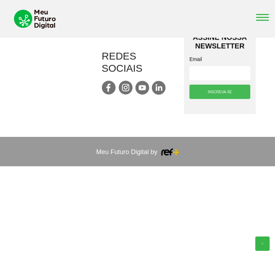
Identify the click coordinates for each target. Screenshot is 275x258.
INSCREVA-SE (220, 93)
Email (195, 60)
